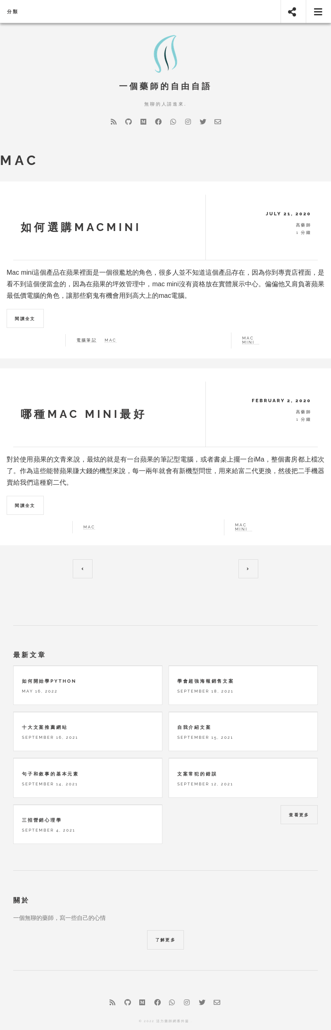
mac (110, 340)
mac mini (248, 340)
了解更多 (165, 917)
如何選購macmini (81, 227)
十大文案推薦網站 (44, 704)
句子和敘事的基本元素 (50, 750)
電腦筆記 (86, 340)
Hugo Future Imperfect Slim (171, 1009)
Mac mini (241, 527)
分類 (13, 11)
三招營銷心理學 (42, 797)
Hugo (184, 1021)
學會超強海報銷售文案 (205, 658)
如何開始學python (49, 658)
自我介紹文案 (194, 704)
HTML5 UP (155, 1021)
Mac (89, 527)
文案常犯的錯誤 (197, 750)
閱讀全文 (25, 318)
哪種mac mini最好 (84, 414)
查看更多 (299, 792)
